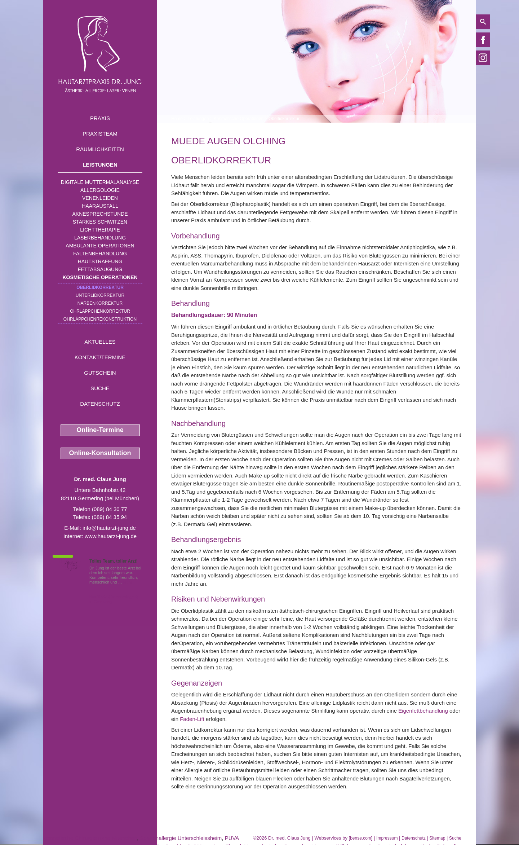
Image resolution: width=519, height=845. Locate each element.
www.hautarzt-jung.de (111, 536)
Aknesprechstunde (100, 214)
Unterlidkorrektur (100, 295)
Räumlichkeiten (100, 149)
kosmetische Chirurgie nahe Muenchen (90, 838)
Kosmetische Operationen (99, 277)
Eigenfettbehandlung (423, 711)
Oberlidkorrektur (100, 287)
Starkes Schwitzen (100, 222)
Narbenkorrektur (100, 303)
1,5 (70, 565)
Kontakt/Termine (100, 357)
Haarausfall (100, 206)
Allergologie (100, 190)
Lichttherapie (100, 230)
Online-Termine (100, 429)
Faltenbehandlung (100, 253)
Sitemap (437, 838)
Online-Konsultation (100, 453)
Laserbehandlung (100, 238)
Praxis (100, 118)
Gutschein (100, 373)
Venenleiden (100, 198)
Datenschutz (100, 404)
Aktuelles (100, 342)
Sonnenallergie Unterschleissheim (181, 838)
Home (177, 118)
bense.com (360, 838)
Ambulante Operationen (100, 245)
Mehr (127, 582)
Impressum (387, 838)
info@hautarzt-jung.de (109, 528)
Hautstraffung (100, 261)
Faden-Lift (192, 719)
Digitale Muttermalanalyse (100, 182)
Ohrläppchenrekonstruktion (100, 319)
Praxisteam (100, 134)
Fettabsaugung (100, 269)
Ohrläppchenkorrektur (100, 311)
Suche (100, 388)
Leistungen (100, 165)
